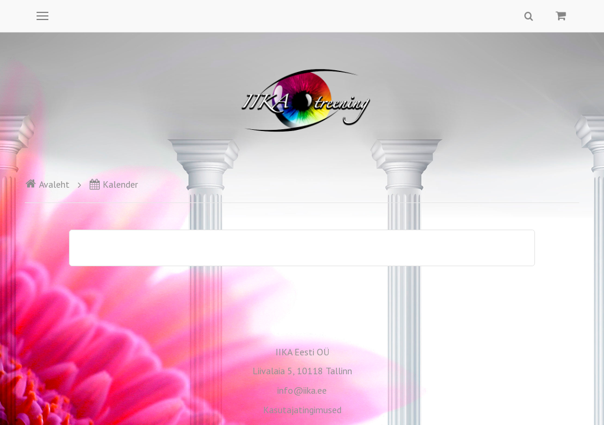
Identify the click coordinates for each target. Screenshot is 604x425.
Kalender (113, 184)
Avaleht (47, 184)
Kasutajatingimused (302, 410)
